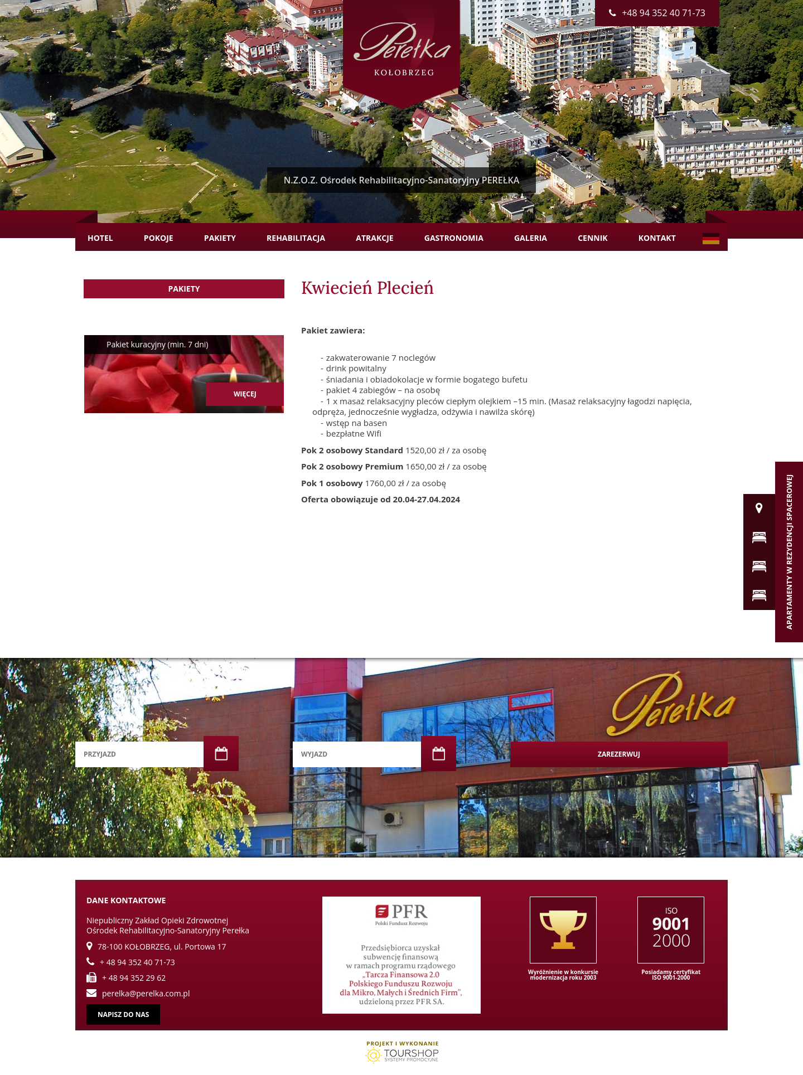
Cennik (592, 238)
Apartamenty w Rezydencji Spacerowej (789, 551)
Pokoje (158, 238)
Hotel (100, 238)
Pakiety (220, 238)
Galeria (530, 238)
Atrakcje (374, 238)
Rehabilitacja (296, 238)
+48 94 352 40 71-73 (657, 13)
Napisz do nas (123, 1014)
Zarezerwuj (619, 754)
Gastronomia (453, 238)
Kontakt (657, 238)
